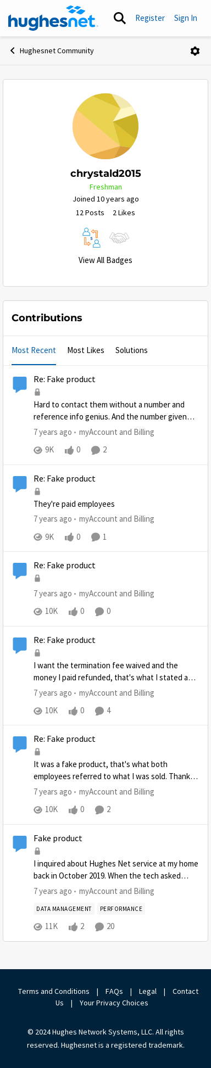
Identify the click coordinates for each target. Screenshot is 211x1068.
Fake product (58, 838)
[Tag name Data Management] (64, 909)
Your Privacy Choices (115, 1003)
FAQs (114, 991)
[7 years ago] (53, 432)
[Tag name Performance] (121, 909)
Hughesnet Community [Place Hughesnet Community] (51, 50)
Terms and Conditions (54, 991)
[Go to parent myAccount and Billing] (114, 432)
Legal (148, 991)
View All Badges (105, 260)
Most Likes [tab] (85, 350)
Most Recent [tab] (34, 350)
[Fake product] (116, 870)
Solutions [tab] (131, 350)
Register (150, 18)
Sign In (185, 18)
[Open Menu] (195, 51)
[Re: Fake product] (116, 411)
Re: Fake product (65, 379)
